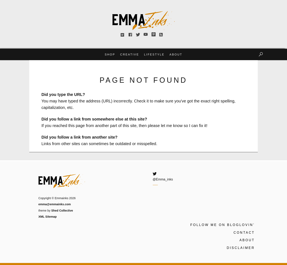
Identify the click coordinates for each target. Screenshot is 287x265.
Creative (129, 54)
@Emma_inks (163, 179)
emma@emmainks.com (54, 204)
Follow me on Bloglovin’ (222, 225)
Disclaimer (241, 248)
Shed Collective (62, 210)
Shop (110, 54)
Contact (244, 232)
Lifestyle (154, 54)
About (175, 54)
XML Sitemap (47, 216)
